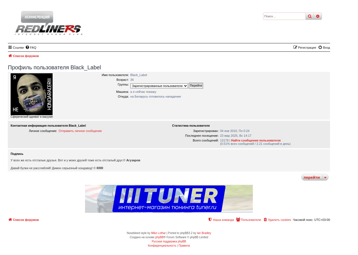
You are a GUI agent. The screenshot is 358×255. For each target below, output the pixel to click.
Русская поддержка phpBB (169, 241)
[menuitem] (30, 47)
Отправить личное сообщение (80, 131)
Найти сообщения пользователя (256, 140)
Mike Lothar (158, 233)
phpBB (159, 237)
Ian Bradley (204, 233)
